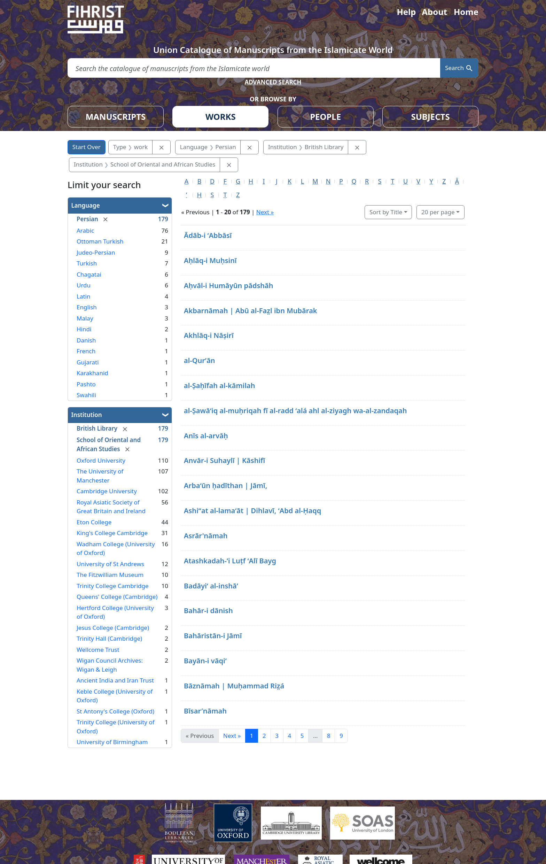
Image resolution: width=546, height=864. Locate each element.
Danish (86, 340)
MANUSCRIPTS (116, 116)
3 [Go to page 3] (277, 736)
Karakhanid (92, 373)
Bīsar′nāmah (205, 711)
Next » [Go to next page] (232, 736)
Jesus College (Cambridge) (113, 628)
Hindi (84, 329)
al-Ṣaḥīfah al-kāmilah (219, 385)
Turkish (87, 263)
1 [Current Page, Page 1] (252, 736)
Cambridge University (107, 491)
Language (85, 205)
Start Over (86, 147)
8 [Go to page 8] (328, 736)
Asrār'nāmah (206, 535)
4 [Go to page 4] (289, 736)
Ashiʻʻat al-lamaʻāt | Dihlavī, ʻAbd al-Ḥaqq (252, 510)
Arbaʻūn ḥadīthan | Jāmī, (225, 485)
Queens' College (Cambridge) (117, 597)
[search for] (253, 68)
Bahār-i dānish (208, 610)
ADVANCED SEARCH (272, 82)
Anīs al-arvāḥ (206, 435)
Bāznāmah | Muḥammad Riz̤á (234, 686)
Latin (83, 296)
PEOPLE (325, 116)
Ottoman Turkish (100, 241)
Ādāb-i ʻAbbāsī (208, 235)
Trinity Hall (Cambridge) (109, 638)
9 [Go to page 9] (341, 736)
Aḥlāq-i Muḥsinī (210, 260)
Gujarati (88, 362)
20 (437, 212)
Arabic (85, 230)
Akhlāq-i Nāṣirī (209, 335)
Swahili (86, 395)
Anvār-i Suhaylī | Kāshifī (224, 460)
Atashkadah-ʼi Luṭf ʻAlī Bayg (230, 560)
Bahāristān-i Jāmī (213, 635)
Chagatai (89, 274)
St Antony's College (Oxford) (115, 711)
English (87, 307)
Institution (86, 415)
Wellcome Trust (98, 650)
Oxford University (101, 460)
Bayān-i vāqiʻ (205, 660)
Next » (265, 212)
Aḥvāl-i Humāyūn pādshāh (228, 285)
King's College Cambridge (112, 533)
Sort (385, 212)
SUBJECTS (430, 116)
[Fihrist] (102, 19)
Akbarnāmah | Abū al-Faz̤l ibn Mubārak (250, 310)
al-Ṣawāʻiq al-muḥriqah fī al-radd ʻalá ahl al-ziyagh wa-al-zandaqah (295, 410)
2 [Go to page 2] (264, 736)
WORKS (220, 116)
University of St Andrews (110, 564)
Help (406, 11)
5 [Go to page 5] (302, 736)
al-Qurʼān (199, 360)
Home (466, 11)
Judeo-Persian (96, 252)
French (86, 351)
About (434, 11)
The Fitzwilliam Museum (110, 575)
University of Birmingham (112, 742)
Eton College (94, 522)
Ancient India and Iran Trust (115, 680)
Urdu (84, 285)
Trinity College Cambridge (113, 586)
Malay (85, 318)
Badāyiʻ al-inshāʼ (211, 586)
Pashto (86, 384)
